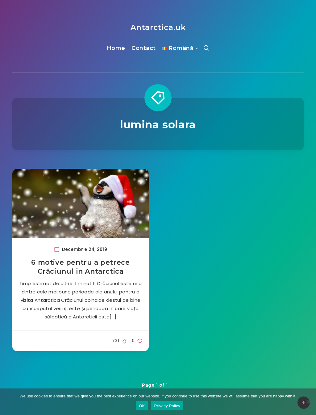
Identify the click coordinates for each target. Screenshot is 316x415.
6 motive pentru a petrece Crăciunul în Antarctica (80, 267)
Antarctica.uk (158, 27)
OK (142, 406)
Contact (143, 48)
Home (116, 48)
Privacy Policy (167, 406)
